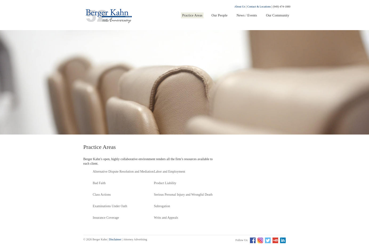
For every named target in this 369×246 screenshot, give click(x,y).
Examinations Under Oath (110, 206)
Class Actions (102, 194)
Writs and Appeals (166, 217)
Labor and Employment (169, 171)
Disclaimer (115, 239)
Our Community (277, 15)
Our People (220, 15)
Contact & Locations (259, 6)
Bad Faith (99, 183)
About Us (239, 6)
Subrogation (162, 206)
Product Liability (165, 183)
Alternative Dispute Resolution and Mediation (123, 171)
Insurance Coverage (106, 217)
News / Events (247, 15)
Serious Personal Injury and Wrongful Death (183, 194)
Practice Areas (192, 15)
